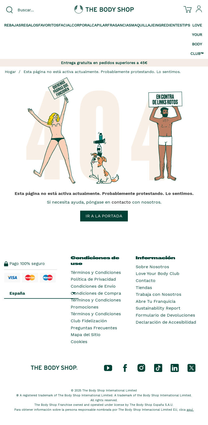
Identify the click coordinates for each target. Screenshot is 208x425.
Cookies (79, 341)
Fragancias (119, 25)
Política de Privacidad (93, 279)
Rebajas (12, 25)
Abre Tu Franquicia (156, 301)
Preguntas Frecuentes (94, 327)
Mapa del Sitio (85, 334)
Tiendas (144, 287)
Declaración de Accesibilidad (166, 322)
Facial (65, 25)
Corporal (82, 25)
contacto (121, 202)
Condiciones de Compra (96, 293)
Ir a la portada (104, 215)
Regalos (29, 25)
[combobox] (34, 10)
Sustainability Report (158, 308)
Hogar (10, 71)
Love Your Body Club (157, 273)
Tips (186, 25)
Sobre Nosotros (152, 266)
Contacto (145, 280)
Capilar (99, 25)
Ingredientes (168, 25)
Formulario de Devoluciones (165, 315)
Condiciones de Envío (93, 286)
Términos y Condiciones (96, 272)
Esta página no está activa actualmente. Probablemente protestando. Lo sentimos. (102, 71)
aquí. (190, 409)
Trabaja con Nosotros (158, 294)
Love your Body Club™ (197, 39)
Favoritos (48, 25)
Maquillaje (143, 25)
